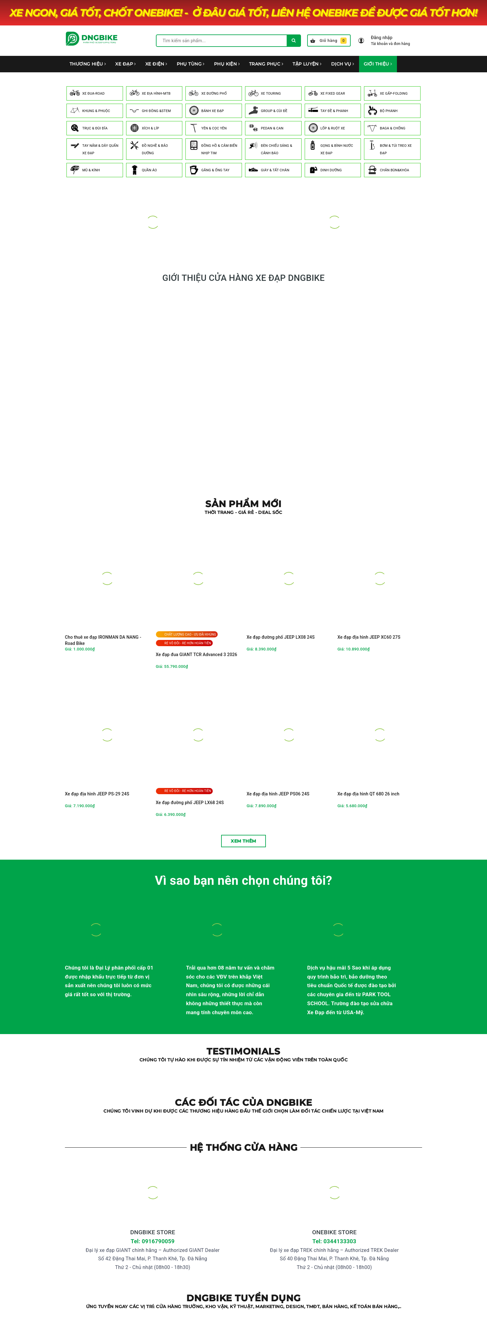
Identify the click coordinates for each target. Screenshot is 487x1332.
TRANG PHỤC (266, 64)
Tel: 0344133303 (334, 1241)
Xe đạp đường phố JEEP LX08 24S (281, 637)
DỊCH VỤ (342, 64)
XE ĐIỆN (156, 64)
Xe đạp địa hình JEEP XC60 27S (369, 637)
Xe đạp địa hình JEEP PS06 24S (278, 793)
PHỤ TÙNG (191, 64)
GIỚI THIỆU (378, 64)
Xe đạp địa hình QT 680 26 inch (368, 793)
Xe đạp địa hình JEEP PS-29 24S (97, 793)
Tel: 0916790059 (153, 1241)
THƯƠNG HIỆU (88, 64)
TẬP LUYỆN (307, 64)
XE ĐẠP (125, 64)
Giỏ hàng (328, 41)
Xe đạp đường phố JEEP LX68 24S (190, 802)
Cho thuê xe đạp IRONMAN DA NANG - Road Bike (103, 640)
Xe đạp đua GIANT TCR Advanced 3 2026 (196, 654)
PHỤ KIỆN (227, 64)
